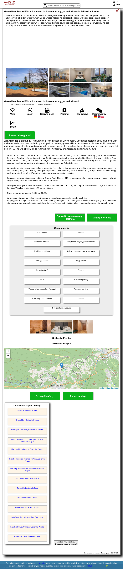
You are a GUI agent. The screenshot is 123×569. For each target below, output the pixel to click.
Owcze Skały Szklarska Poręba (27, 420)
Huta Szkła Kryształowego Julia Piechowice (27, 517)
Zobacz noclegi (78, 396)
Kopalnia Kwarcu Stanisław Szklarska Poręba (27, 527)
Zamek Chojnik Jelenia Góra (27, 488)
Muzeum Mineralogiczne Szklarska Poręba (27, 449)
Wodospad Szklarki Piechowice (27, 478)
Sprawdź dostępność (19, 135)
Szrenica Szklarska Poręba (27, 410)
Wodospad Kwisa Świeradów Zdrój (27, 537)
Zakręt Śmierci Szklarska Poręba (27, 507)
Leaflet (102, 388)
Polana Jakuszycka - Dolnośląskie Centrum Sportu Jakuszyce (27, 440)
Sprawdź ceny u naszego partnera (70, 217)
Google (42, 563)
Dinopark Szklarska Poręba (27, 498)
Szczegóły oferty (45, 396)
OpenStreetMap (112, 388)
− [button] (8, 356)
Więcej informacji (102, 217)
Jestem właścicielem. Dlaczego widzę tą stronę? (66, 543)
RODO (89, 566)
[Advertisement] (61, 47)
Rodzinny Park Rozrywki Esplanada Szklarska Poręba (27, 470)
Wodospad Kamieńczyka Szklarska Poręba (27, 430)
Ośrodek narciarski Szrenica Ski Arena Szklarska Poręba (27, 460)
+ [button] (8, 351)
